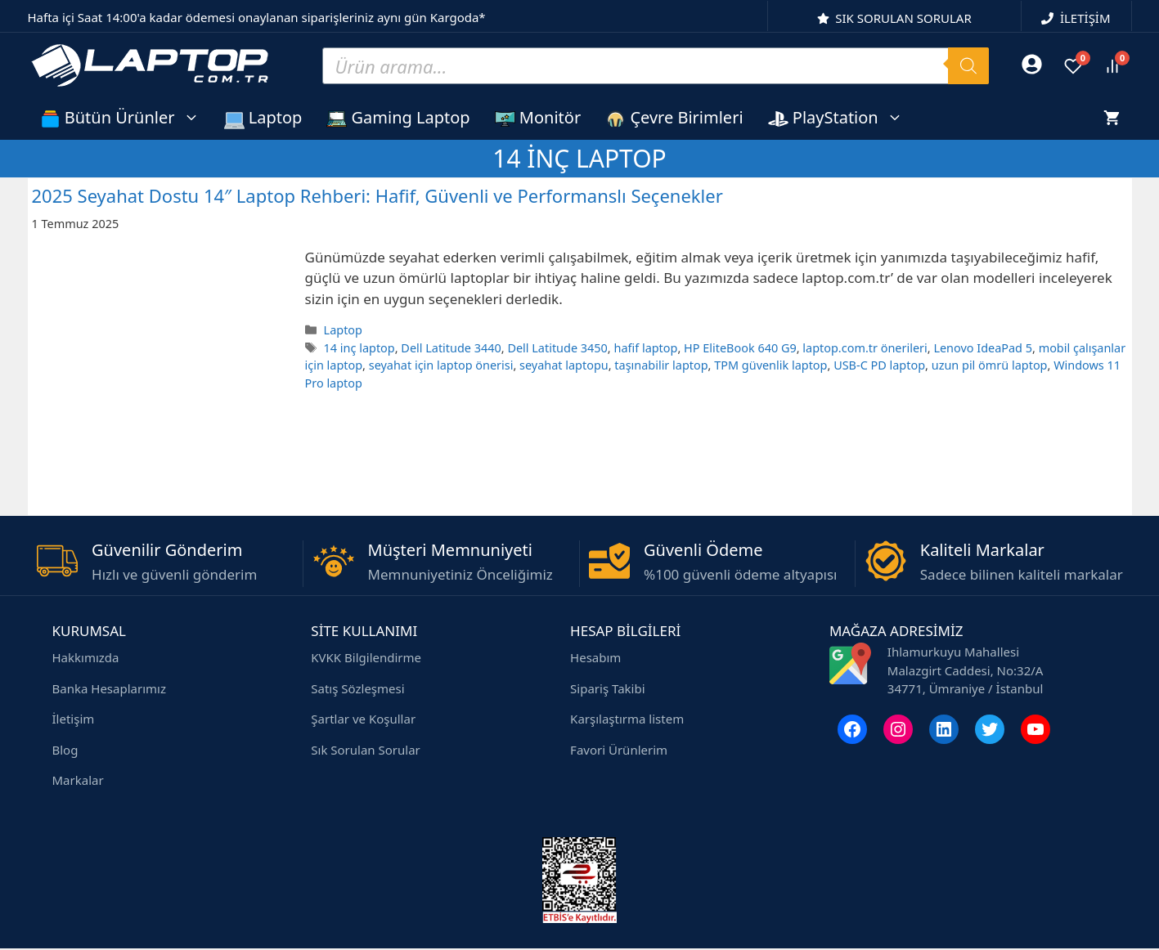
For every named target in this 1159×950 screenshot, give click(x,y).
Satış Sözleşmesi (357, 688)
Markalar (78, 780)
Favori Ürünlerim (618, 750)
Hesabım (595, 657)
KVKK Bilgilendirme (366, 657)
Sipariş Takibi (607, 688)
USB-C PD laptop (879, 365)
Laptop (263, 117)
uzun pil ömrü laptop (990, 365)
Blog (65, 750)
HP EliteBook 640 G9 (740, 348)
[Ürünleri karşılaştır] (1112, 66)
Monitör (538, 117)
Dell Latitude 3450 (557, 348)
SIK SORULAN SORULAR (903, 18)
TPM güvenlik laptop (770, 365)
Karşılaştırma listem (627, 718)
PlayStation (841, 117)
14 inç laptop (359, 348)
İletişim (73, 718)
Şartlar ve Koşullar (363, 718)
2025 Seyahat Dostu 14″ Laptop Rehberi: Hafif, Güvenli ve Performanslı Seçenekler (377, 195)
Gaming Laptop (397, 117)
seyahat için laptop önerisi (441, 365)
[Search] (968, 65)
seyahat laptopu (564, 365)
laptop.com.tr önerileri (864, 348)
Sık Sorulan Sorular (365, 750)
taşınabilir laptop (661, 365)
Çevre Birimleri (674, 117)
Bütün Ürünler (126, 117)
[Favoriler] (1073, 66)
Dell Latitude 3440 (451, 348)
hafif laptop (645, 348)
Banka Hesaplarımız (109, 688)
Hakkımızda (85, 657)
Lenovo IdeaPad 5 (982, 348)
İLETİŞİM (1085, 18)
